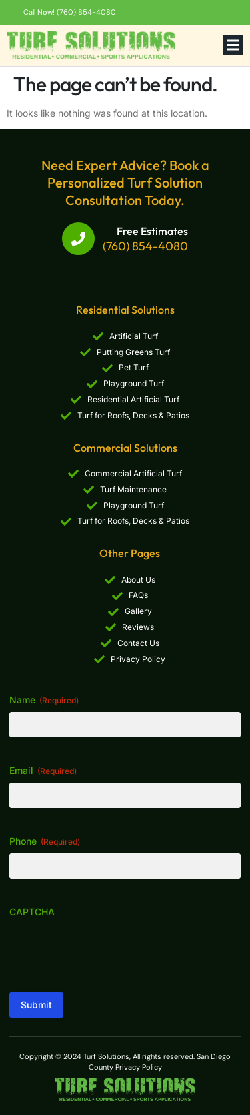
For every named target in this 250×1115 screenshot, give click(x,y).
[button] (233, 45)
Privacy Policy (138, 1067)
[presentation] (110, 950)
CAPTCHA (32, 911)
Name (44, 700)
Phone (44, 841)
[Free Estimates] (78, 238)
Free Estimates (152, 231)
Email (43, 771)
